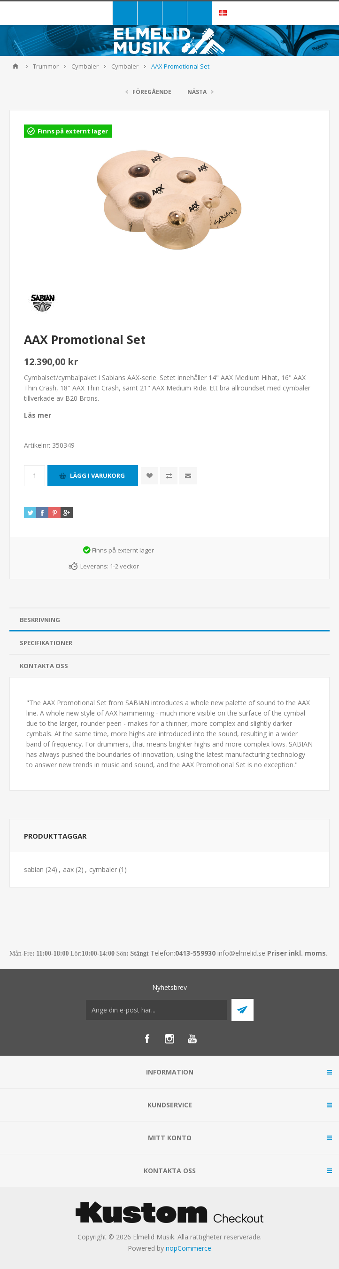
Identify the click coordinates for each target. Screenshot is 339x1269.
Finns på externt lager (73, 131)
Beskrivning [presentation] (40, 619)
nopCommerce (188, 1248)
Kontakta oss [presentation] (44, 666)
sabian (34, 869)
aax (68, 869)
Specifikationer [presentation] (46, 642)
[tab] (169, 619)
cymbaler (103, 869)
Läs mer (37, 415)
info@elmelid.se (241, 953)
